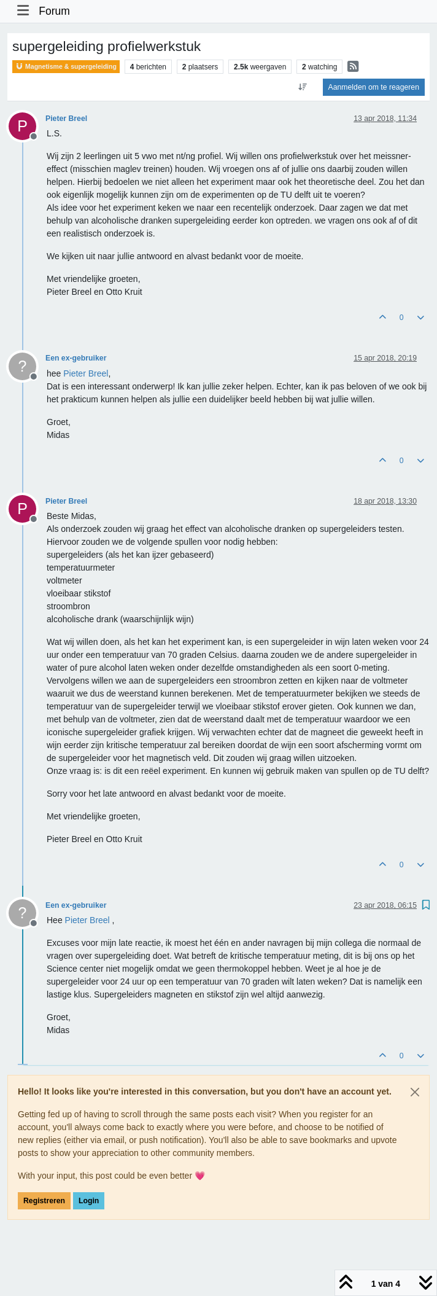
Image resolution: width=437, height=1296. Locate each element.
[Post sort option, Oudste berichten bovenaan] (302, 87)
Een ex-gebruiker (75, 358)
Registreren (44, 1200)
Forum (54, 11)
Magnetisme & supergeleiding (66, 67)
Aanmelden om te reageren (373, 87)
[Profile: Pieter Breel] (85, 373)
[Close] (415, 1092)
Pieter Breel (66, 118)
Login (89, 1200)
